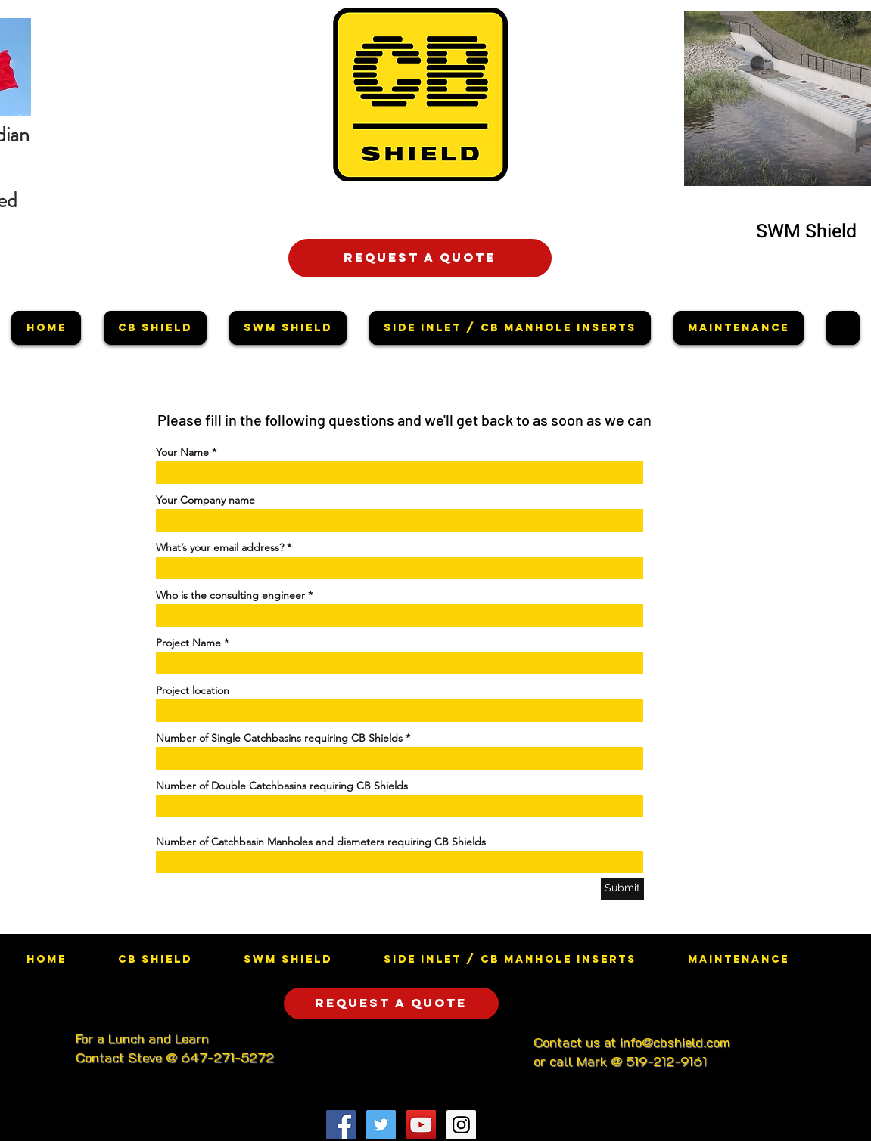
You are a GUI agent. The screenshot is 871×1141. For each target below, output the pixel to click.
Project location (192, 690)
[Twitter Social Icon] (381, 1124)
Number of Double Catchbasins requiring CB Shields (282, 785)
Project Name (188, 642)
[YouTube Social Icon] (421, 1124)
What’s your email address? (220, 547)
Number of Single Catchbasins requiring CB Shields (279, 738)
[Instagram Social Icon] (461, 1124)
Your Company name (205, 500)
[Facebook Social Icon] (341, 1124)
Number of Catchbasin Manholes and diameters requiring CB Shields (321, 841)
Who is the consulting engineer (230, 595)
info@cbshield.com (675, 1042)
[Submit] (622, 889)
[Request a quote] (420, 258)
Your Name (182, 452)
